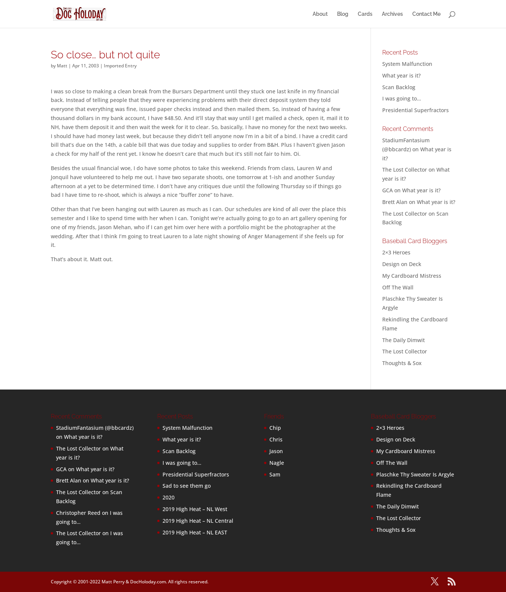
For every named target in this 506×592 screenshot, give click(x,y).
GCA (387, 190)
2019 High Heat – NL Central (198, 520)
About (320, 14)
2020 (169, 497)
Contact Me (426, 14)
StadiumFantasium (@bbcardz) (95, 427)
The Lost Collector (404, 351)
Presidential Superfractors (415, 110)
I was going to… (401, 98)
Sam (274, 474)
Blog (342, 14)
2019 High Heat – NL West (195, 509)
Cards (365, 14)
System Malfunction (407, 63)
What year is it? (401, 75)
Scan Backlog (398, 87)
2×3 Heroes (396, 252)
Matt (62, 65)
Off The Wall (397, 287)
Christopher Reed (78, 512)
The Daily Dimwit (403, 340)
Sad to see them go (187, 485)
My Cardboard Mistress (411, 275)
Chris (276, 439)
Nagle (276, 462)
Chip (275, 427)
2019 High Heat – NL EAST (195, 532)
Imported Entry (120, 65)
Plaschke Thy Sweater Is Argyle (415, 474)
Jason (276, 451)
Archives (392, 14)
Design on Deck (401, 264)
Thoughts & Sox (402, 363)
